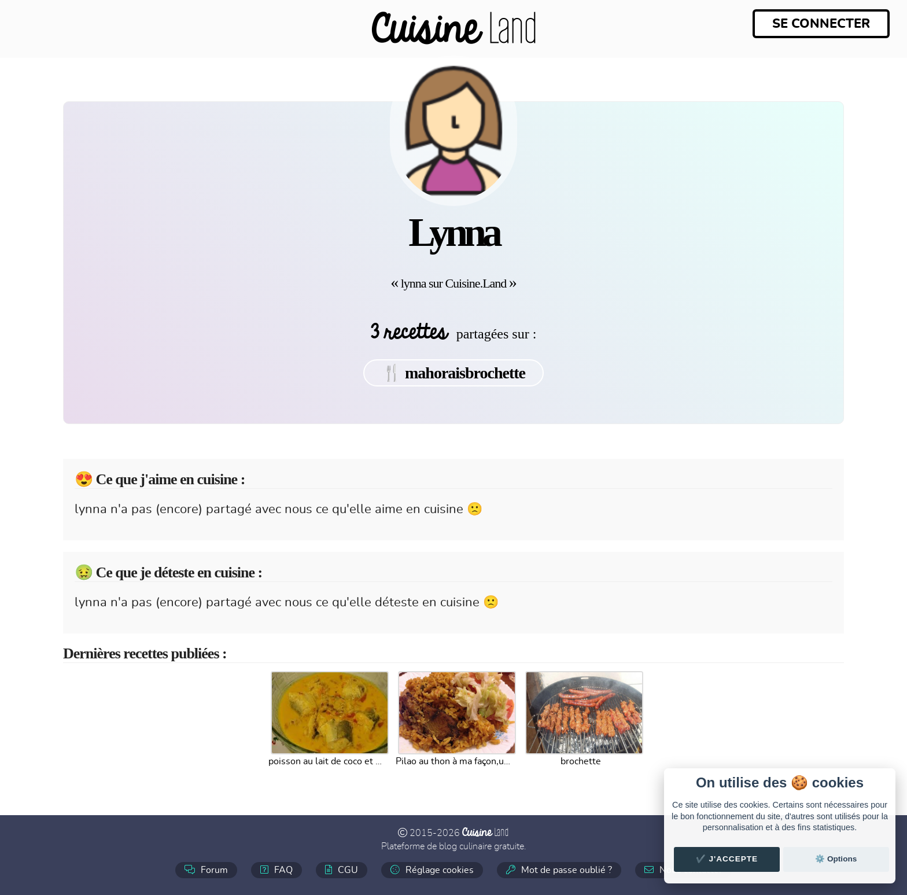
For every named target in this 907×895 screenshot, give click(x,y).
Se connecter (821, 23)
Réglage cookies (432, 870)
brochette (581, 761)
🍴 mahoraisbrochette (453, 373)
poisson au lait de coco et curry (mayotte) (326, 761)
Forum (206, 870)
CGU (341, 870)
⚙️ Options (836, 859)
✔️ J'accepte (727, 859)
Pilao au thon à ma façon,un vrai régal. (453, 761)
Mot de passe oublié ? (559, 870)
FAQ (276, 870)
